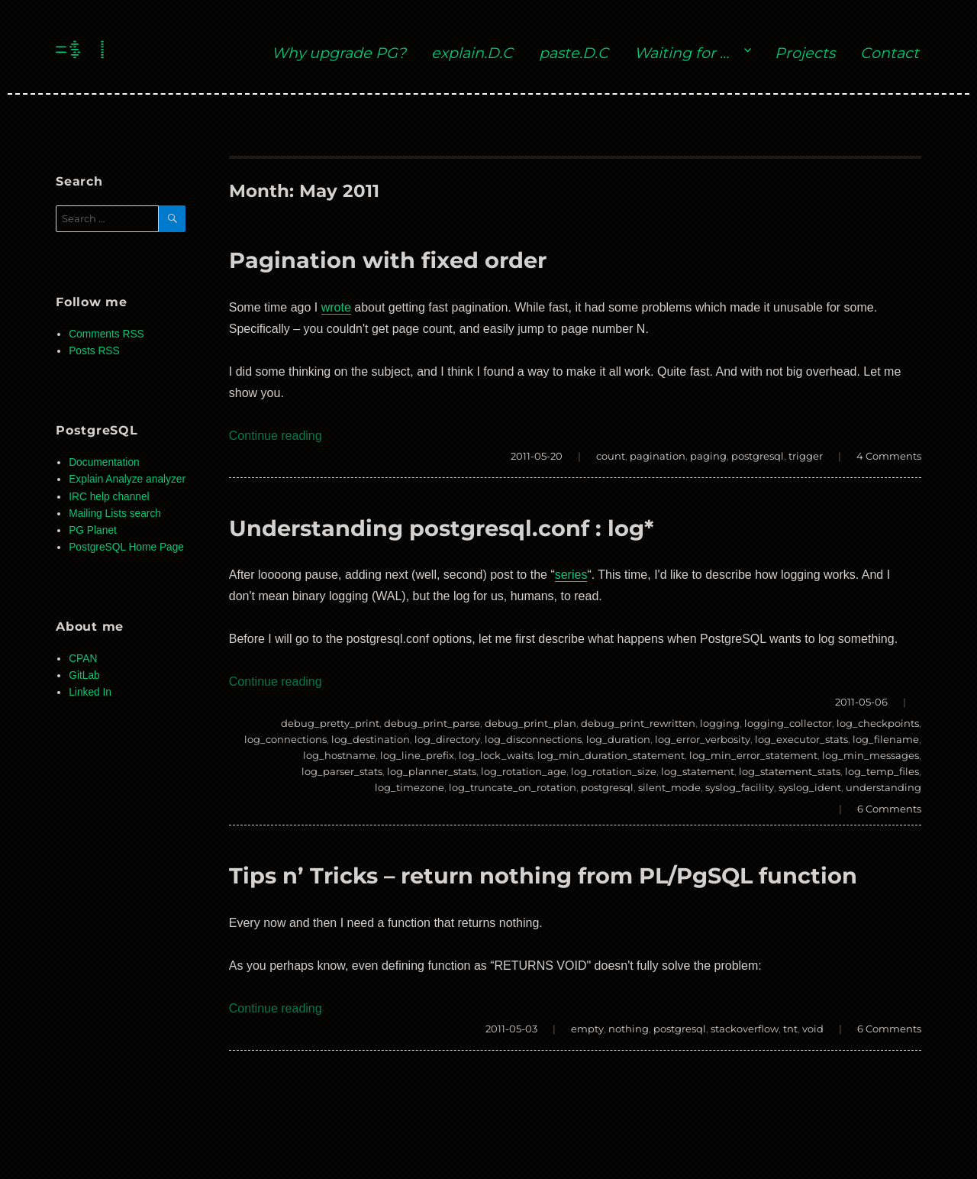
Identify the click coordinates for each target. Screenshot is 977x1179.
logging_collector (788, 723)
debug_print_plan (530, 723)
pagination (657, 456)
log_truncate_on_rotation (512, 787)
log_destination (370, 739)
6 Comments (889, 809)
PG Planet (93, 530)
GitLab (84, 675)
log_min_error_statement (753, 755)
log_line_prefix (417, 755)
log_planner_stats (431, 771)
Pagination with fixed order (388, 260)
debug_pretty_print (330, 723)
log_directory (447, 739)
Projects (805, 53)
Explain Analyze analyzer (127, 479)
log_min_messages (870, 755)
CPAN (83, 658)
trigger (805, 456)
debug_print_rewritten (638, 723)
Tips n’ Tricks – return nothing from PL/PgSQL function (543, 875)
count (610, 456)
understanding (883, 787)
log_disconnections (533, 739)
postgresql (757, 456)
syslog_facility (739, 787)
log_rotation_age (523, 771)
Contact (889, 53)
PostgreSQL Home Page (126, 547)
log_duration (618, 739)
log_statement (697, 771)
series (571, 574)
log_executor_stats (801, 739)
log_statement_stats (789, 771)
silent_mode (669, 787)
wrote (336, 307)
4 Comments (888, 456)
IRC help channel (109, 496)
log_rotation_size (613, 771)
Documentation (104, 462)
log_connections (285, 739)
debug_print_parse (432, 723)
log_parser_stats (341, 771)
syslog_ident (810, 787)
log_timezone (409, 787)
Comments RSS (106, 334)
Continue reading (275, 435)
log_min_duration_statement (611, 755)
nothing (628, 1028)
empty (587, 1028)
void (813, 1028)
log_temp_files (882, 771)
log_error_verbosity (702, 739)
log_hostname (339, 755)
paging (708, 456)
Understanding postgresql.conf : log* (441, 528)
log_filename (886, 739)
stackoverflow (745, 1028)
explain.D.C (472, 53)
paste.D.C (573, 53)
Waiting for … (681, 53)
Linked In (90, 692)
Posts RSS (94, 351)
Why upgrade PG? (339, 53)
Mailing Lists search (115, 513)
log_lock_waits (496, 755)
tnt (790, 1028)
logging (720, 723)
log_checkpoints (878, 723)
